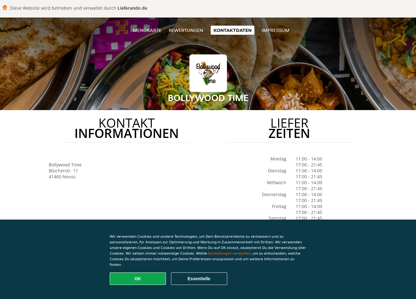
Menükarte (147, 30)
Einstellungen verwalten (229, 253)
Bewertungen (186, 30)
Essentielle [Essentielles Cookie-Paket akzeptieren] (199, 278)
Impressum (275, 30)
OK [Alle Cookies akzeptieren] (137, 278)
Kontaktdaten (232, 30)
